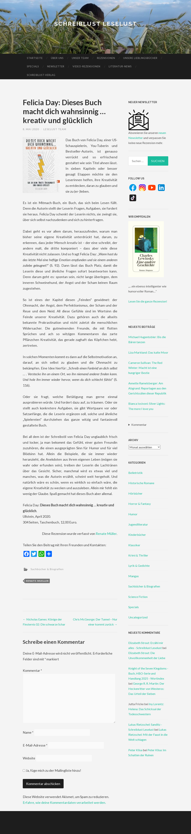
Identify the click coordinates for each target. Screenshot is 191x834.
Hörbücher (135, 493)
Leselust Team (54, 129)
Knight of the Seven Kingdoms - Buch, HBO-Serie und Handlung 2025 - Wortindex (148, 673)
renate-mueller (37, 580)
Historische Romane (141, 483)
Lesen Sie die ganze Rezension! (147, 301)
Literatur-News (120, 66)
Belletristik (135, 472)
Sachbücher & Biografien (47, 568)
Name (28, 732)
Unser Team (80, 58)
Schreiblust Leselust (95, 24)
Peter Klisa (135, 750)
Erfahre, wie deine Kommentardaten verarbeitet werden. (64, 802)
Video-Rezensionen (86, 66)
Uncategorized (138, 617)
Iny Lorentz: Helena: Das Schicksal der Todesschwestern (146, 709)
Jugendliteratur (138, 524)
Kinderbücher (137, 534)
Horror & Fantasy (139, 503)
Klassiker (134, 545)
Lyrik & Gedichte (139, 565)
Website (29, 758)
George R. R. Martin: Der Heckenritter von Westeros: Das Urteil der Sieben (146, 688)
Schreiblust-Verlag (41, 74)
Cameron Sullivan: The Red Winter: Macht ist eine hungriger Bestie (145, 367)
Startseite (35, 58)
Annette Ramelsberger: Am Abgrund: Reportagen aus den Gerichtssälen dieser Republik (147, 388)
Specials (33, 66)
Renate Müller (106, 534)
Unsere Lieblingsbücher (140, 58)
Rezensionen (106, 58)
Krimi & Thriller (138, 555)
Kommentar (32, 670)
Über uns (57, 58)
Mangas (133, 576)
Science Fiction (138, 596)
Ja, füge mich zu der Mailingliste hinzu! (52, 770)
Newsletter (55, 66)
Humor (132, 514)
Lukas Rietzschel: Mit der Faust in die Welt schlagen (147, 734)
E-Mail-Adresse (35, 745)
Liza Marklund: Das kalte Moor (148, 352)
